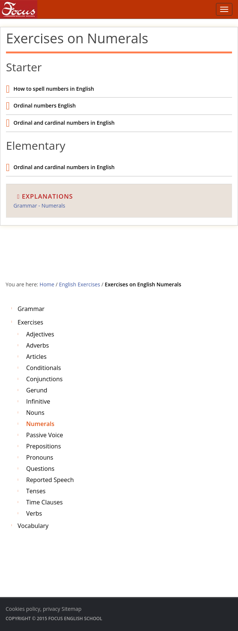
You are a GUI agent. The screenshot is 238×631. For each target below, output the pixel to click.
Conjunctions (44, 379)
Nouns (35, 412)
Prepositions (43, 446)
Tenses (36, 491)
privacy (51, 608)
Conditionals (43, 368)
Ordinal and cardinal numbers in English (64, 122)
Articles (36, 356)
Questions (40, 468)
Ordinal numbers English (44, 105)
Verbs (34, 513)
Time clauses (44, 502)
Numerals (40, 424)
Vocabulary (33, 526)
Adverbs (37, 345)
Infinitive (38, 401)
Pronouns (39, 457)
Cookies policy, (23, 608)
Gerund (36, 390)
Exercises (30, 322)
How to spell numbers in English (53, 88)
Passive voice (44, 435)
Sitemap (71, 608)
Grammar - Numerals (39, 205)
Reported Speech (50, 480)
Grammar (31, 309)
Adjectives (40, 334)
